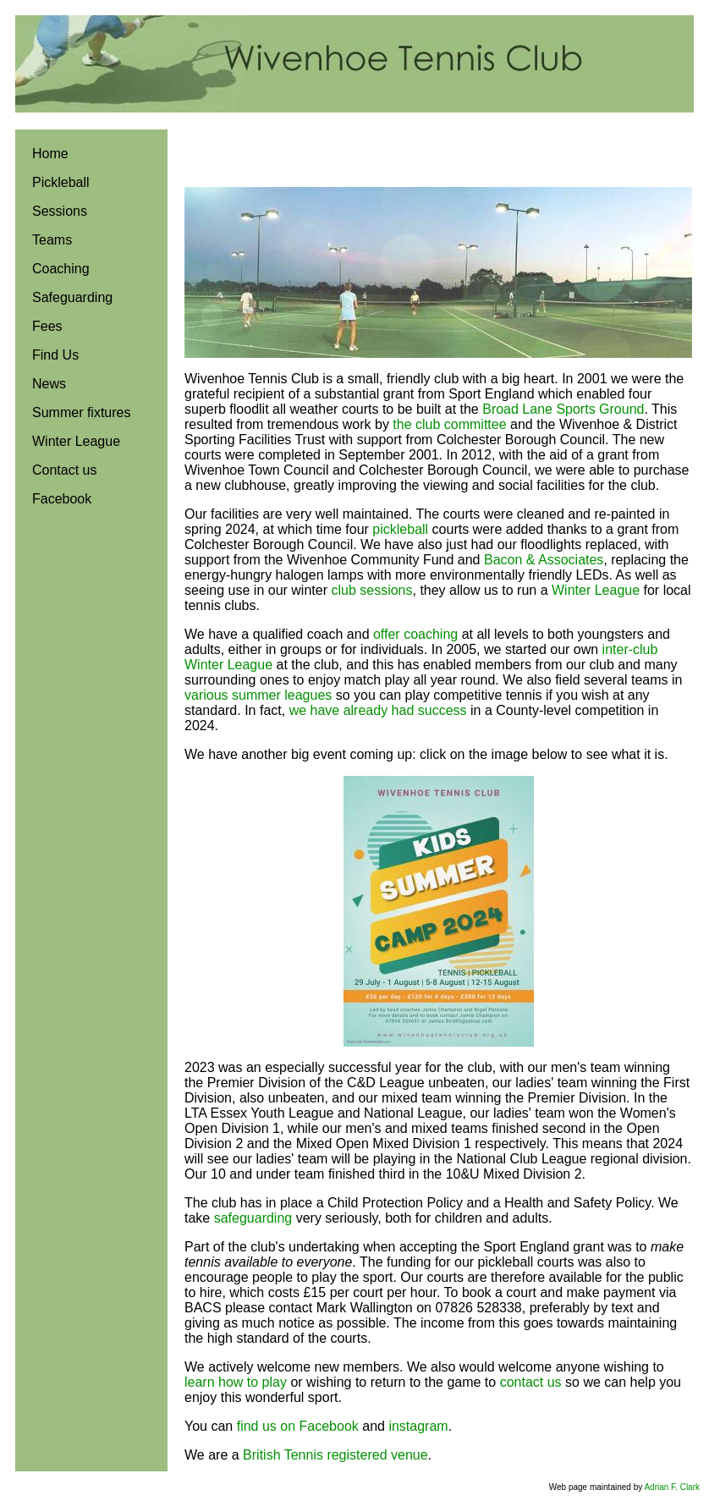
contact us (531, 1382)
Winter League (76, 441)
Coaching (61, 268)
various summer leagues (258, 695)
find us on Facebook (298, 1426)
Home (50, 153)
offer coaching (415, 634)
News (49, 384)
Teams (52, 240)
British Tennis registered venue (335, 1455)
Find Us (55, 355)
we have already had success (378, 710)
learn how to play (235, 1382)
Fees (47, 326)
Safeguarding (72, 297)
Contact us (64, 470)
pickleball (400, 529)
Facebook (61, 499)
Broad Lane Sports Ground (563, 409)
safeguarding (253, 1218)
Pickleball (61, 182)
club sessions (371, 590)
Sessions (59, 211)
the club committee (449, 424)
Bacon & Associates (543, 560)
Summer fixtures (81, 412)
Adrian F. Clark (672, 1487)
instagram (418, 1426)
